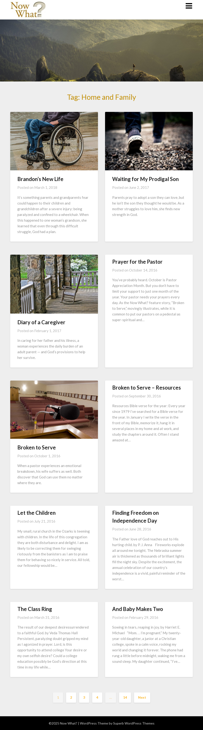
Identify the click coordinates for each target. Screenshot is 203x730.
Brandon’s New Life (40, 179)
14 (125, 697)
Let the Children (36, 513)
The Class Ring (34, 609)
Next (142, 697)
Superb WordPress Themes (134, 723)
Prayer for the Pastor (137, 261)
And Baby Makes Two (137, 609)
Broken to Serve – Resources (146, 387)
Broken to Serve (36, 447)
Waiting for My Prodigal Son (145, 179)
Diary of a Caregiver (41, 322)
